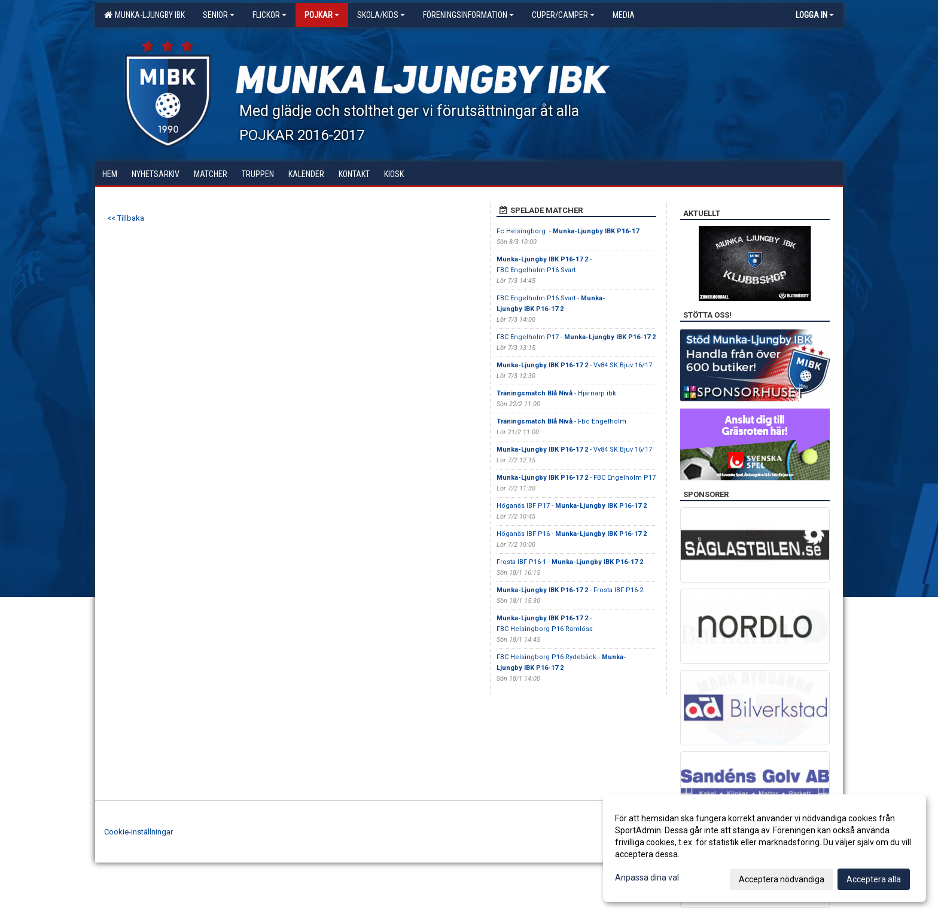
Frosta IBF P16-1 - (570, 562)
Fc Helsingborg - (568, 231)
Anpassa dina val (647, 877)
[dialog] (764, 848)
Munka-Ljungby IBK (144, 15)
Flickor (269, 15)
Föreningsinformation (468, 15)
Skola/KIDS (381, 15)
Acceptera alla (873, 879)
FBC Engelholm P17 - (576, 337)
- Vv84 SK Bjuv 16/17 (574, 365)
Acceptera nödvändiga (781, 879)
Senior (218, 15)
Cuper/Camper (563, 15)
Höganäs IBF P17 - (572, 506)
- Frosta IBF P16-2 (570, 590)
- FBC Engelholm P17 (576, 478)
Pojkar (321, 15)
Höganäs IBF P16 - (572, 534)
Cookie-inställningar (138, 831)
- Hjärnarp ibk (556, 393)
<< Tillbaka (125, 218)
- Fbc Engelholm (561, 421)
